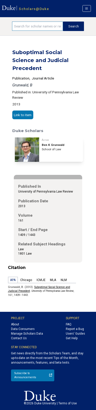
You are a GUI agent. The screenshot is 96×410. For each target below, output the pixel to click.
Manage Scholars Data (27, 333)
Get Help (72, 338)
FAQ (68, 324)
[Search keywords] (37, 26)
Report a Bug (75, 329)
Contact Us (19, 338)
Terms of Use (67, 403)
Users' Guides (75, 333)
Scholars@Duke (34, 9)
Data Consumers (23, 329)
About (15, 324)
